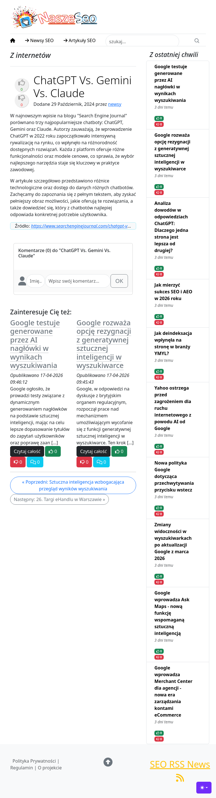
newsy (114, 104)
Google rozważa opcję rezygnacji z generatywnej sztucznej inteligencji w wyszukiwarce (103, 344)
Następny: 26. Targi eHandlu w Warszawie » (59, 499)
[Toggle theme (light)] (204, 788)
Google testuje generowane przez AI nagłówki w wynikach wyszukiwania (35, 344)
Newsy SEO (39, 40)
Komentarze (31, 250)
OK (119, 281)
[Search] (197, 40)
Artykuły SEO (80, 40)
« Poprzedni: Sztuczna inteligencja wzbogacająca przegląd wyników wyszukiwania (73, 485)
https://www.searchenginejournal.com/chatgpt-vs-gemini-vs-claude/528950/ (107, 226)
